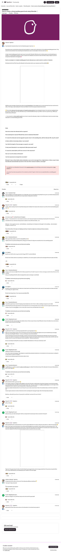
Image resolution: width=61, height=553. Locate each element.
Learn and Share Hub (10, 6)
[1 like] (9, 199)
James (6, 192)
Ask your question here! (10, 529)
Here (6, 387)
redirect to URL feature (44, 384)
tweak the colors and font (30, 110)
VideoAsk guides (27, 6)
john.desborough (8, 217)
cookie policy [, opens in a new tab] (7, 550)
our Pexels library (29, 105)
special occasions (30, 167)
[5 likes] (10, 182)
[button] (2, 2)
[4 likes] (10, 264)
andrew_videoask (9, 479)
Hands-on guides (19, 6)
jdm (6, 252)
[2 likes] (10, 211)
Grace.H (7, 42)
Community (3, 6)
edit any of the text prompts (17, 110)
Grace (6, 237)
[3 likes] (10, 231)
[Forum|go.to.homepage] (23, 2)
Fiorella (6, 319)
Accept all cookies (53, 546)
